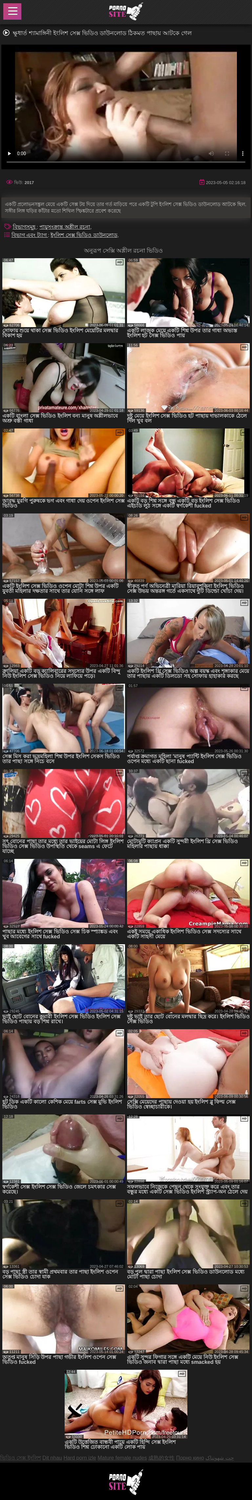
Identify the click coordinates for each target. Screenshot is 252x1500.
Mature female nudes (122, 1458)
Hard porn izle (79, 1458)
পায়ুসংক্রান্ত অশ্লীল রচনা (64, 227)
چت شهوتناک (219, 1458)
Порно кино (190, 1458)
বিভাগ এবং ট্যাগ (29, 235)
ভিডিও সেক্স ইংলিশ (20, 1458)
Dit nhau (52, 1458)
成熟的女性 (161, 1458)
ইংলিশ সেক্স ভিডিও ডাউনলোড (84, 235)
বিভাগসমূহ (25, 227)
